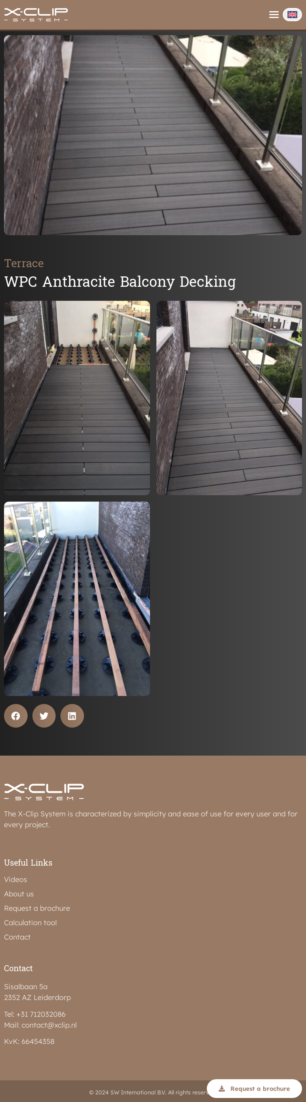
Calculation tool (30, 923)
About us (19, 894)
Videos (15, 880)
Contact (17, 937)
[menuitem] (292, 14)
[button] (16, 716)
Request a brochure (37, 908)
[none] (292, 14)
